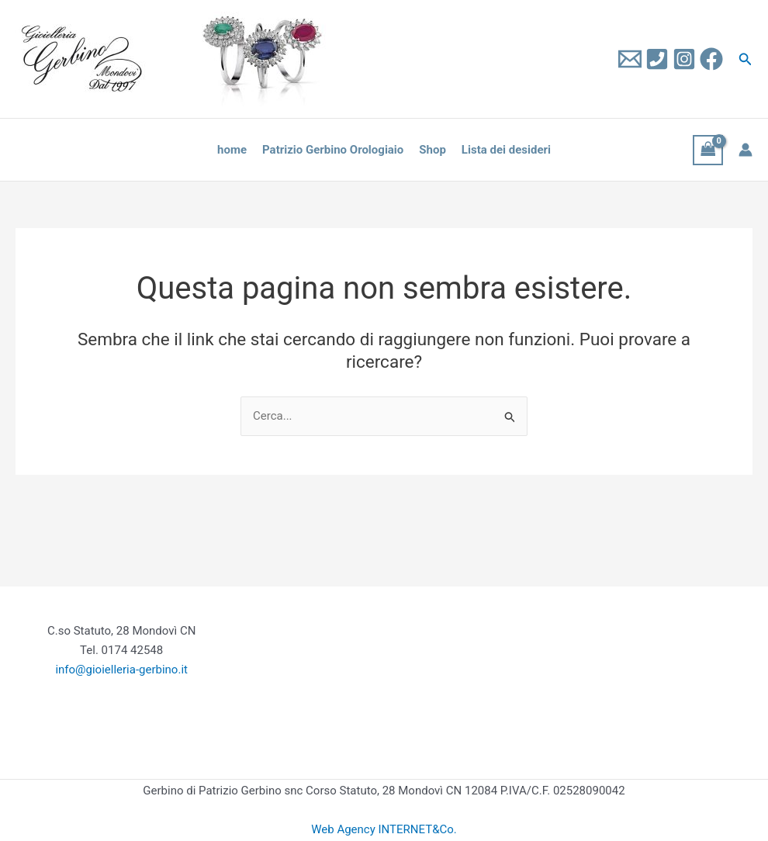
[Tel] (657, 59)
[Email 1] (630, 59)
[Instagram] (684, 59)
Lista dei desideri (506, 150)
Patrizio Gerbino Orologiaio (332, 150)
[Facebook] (711, 59)
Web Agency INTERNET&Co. (384, 829)
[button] (745, 59)
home (232, 150)
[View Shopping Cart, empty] (708, 150)
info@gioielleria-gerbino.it (121, 670)
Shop (432, 150)
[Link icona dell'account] (745, 150)
